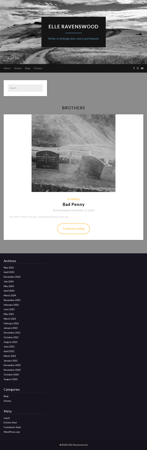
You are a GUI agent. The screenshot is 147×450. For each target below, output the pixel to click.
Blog (27, 68)
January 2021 (11, 360)
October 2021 (11, 337)
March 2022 (10, 318)
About (7, 68)
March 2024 (10, 295)
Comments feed (12, 427)
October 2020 (11, 374)
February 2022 (11, 323)
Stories (18, 68)
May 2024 (9, 286)
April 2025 (9, 272)
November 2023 (12, 300)
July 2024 (9, 281)
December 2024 (12, 276)
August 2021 (10, 342)
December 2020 (12, 365)
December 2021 (12, 332)
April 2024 (9, 290)
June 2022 (9, 309)
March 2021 (10, 355)
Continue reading (73, 228)
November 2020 (12, 369)
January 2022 (11, 327)
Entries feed (10, 422)
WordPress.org (12, 431)
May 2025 (9, 267)
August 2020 (10, 379)
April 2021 (9, 351)
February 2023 (11, 304)
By (62, 210)
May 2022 (9, 314)
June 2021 (9, 346)
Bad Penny (74, 204)
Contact (38, 68)
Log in (7, 417)
